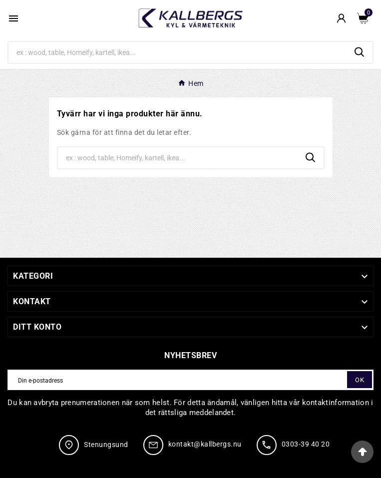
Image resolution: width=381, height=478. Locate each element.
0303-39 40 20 (306, 444)
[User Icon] (341, 18)
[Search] (177, 52)
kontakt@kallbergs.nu (205, 444)
